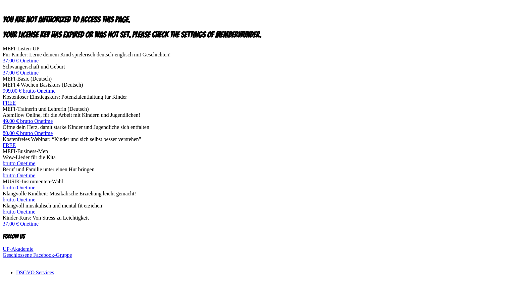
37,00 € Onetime (21, 60)
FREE (9, 103)
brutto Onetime (19, 163)
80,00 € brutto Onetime (28, 133)
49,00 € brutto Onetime (28, 121)
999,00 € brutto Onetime (29, 91)
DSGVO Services (35, 272)
